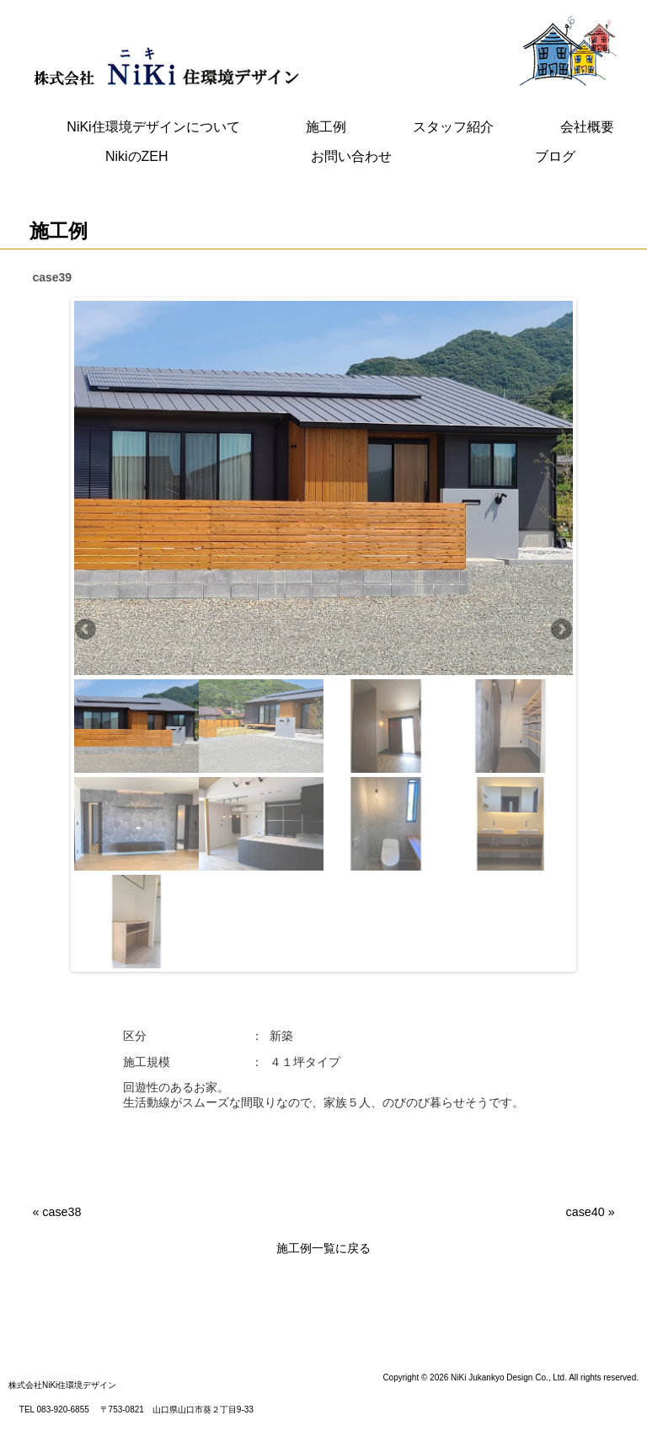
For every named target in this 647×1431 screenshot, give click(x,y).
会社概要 (587, 127)
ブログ (555, 156)
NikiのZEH (136, 156)
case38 (61, 1212)
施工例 (326, 127)
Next (560, 630)
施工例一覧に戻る (323, 1248)
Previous (86, 630)
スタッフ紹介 (453, 127)
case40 (585, 1212)
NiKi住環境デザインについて (153, 127)
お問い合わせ (351, 156)
